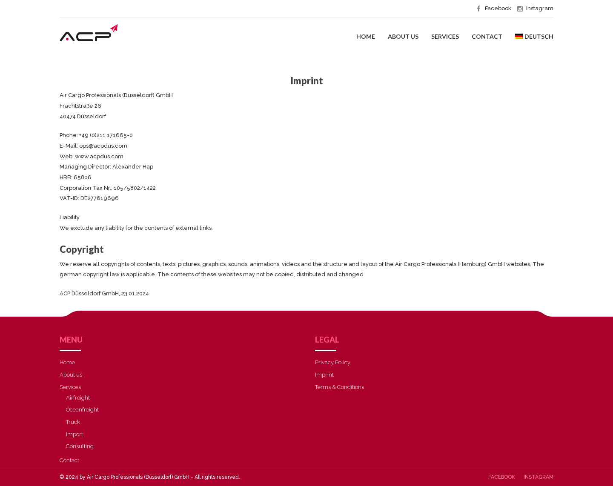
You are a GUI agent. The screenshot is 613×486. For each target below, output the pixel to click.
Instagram (538, 477)
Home (365, 36)
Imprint (324, 375)
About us (403, 36)
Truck (73, 422)
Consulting (80, 446)
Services (445, 36)
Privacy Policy (332, 362)
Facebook (501, 477)
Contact (487, 36)
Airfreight (78, 398)
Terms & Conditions (339, 387)
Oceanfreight (82, 409)
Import (74, 434)
